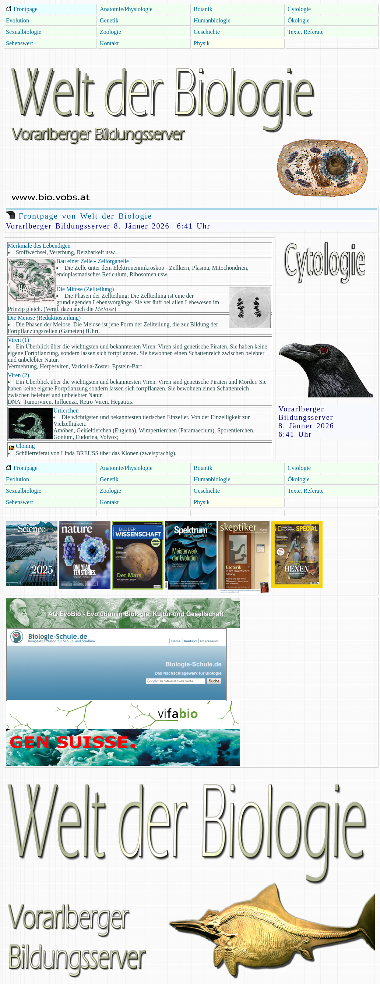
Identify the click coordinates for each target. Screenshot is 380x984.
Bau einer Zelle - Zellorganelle (92, 261)
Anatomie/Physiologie (126, 9)
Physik (202, 43)
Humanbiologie (212, 20)
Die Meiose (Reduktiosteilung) (44, 318)
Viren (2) (18, 375)
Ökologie (299, 20)
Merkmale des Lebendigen (39, 246)
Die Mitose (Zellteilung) (85, 289)
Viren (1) (18, 340)
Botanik (203, 9)
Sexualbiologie (23, 32)
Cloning (21, 446)
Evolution (17, 20)
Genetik (109, 20)
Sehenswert (19, 43)
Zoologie (110, 32)
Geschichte (207, 32)
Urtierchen (65, 410)
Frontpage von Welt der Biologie (79, 215)
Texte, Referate (305, 32)
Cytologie (299, 9)
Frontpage (25, 9)
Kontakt (109, 43)
